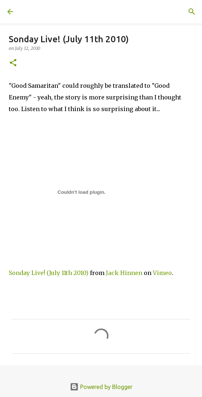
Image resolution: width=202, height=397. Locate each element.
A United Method (43, 11)
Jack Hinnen (124, 272)
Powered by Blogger (101, 387)
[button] (13, 63)
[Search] (191, 11)
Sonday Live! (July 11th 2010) (48, 272)
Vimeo (162, 272)
